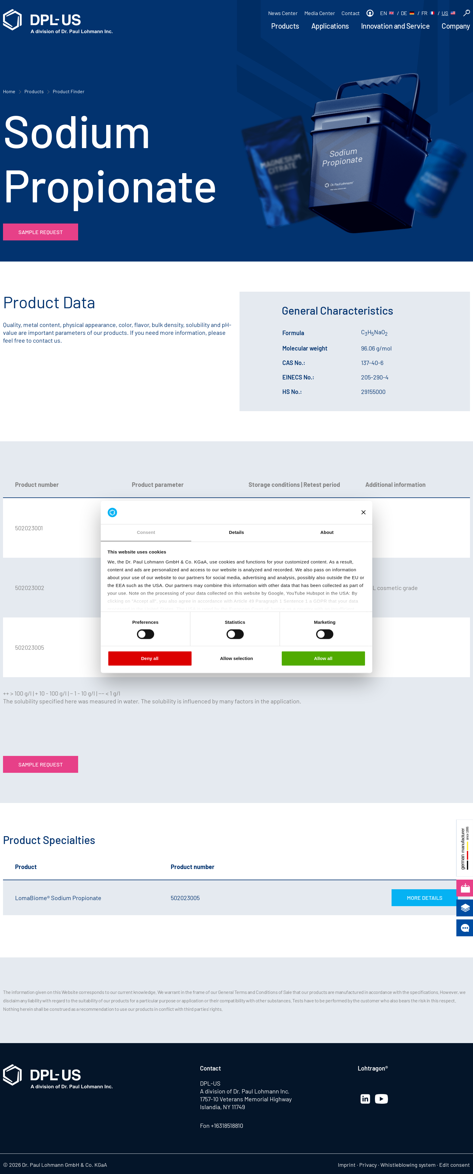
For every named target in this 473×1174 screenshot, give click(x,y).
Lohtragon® (373, 1068)
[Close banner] (363, 512)
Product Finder (68, 91)
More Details (425, 897)
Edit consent (454, 1164)
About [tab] (327, 532)
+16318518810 (227, 1125)
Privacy (368, 1164)
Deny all (150, 658)
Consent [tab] (146, 532)
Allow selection (236, 658)
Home (9, 91)
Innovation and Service (395, 25)
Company (456, 25)
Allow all (323, 658)
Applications (330, 25)
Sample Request (40, 232)
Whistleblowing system (408, 1164)
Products (285, 25)
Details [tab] (236, 532)
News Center (283, 13)
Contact (350, 13)
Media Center (319, 13)
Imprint (347, 1164)
